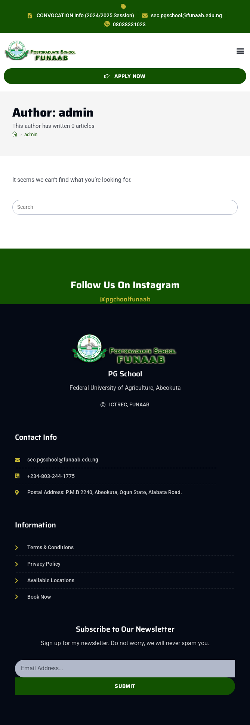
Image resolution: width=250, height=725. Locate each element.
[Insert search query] (124, 207)
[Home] (14, 134)
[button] (240, 50)
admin (30, 134)
